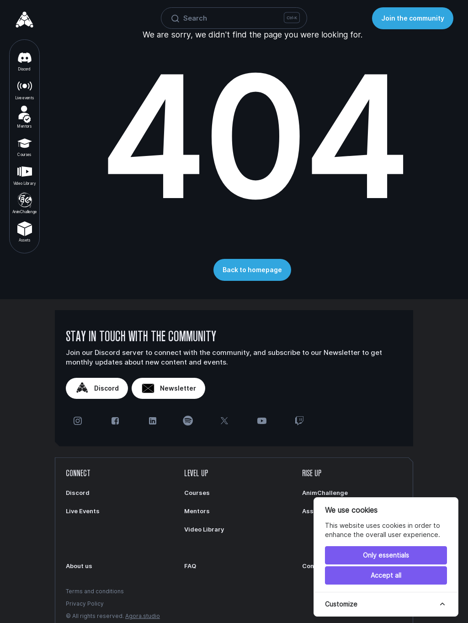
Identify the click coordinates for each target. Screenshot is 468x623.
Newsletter (168, 388)
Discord (24, 60)
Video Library (24, 174)
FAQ (190, 565)
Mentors (24, 117)
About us (79, 565)
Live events (24, 88)
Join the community (412, 18)
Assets (24, 231)
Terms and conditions (95, 591)
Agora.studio (142, 615)
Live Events (83, 511)
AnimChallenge (24, 202)
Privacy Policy (85, 603)
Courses (24, 145)
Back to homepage (252, 270)
